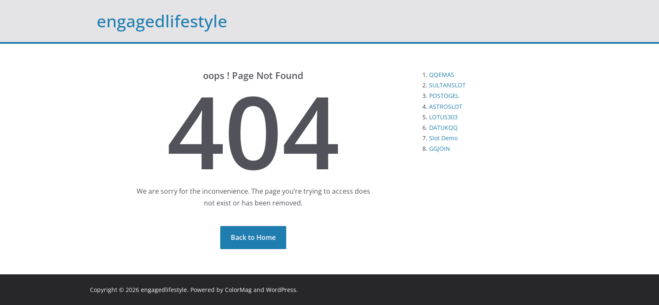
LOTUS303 (443, 117)
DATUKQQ (443, 127)
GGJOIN (439, 148)
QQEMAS (441, 75)
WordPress (281, 290)
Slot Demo (443, 138)
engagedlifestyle (162, 20)
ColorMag (238, 290)
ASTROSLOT (445, 106)
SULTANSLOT (447, 85)
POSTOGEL (444, 96)
